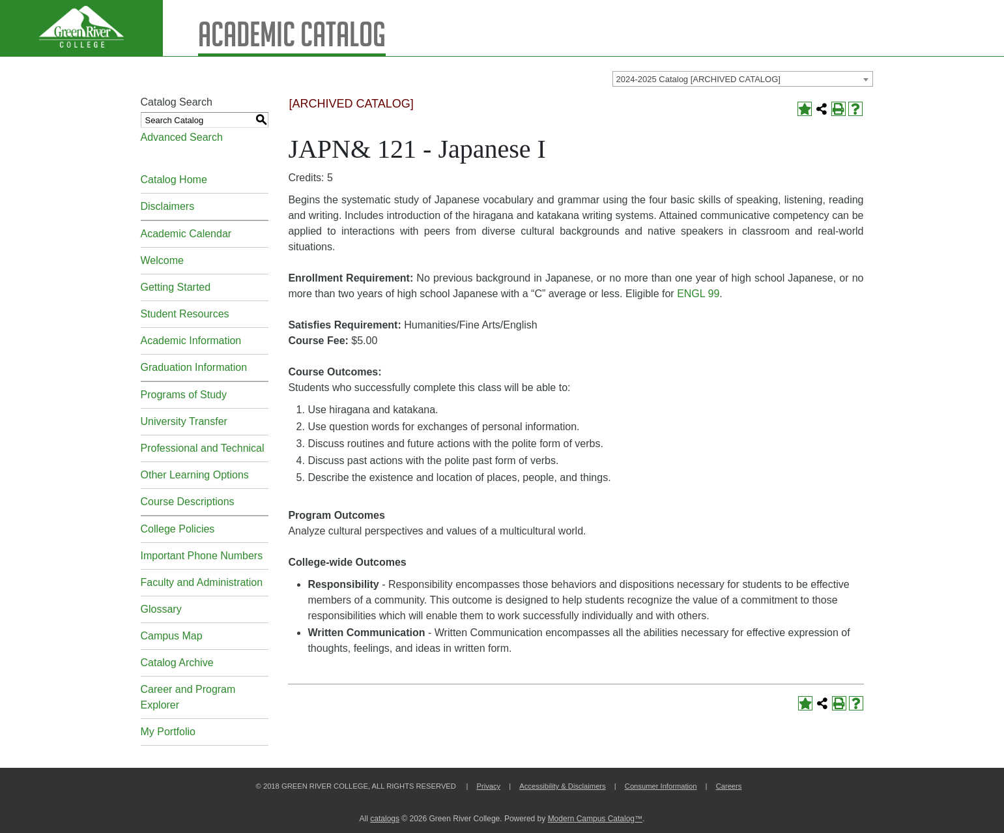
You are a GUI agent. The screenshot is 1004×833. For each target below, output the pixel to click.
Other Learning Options (195, 474)
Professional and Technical (203, 448)
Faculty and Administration (202, 582)
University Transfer (184, 421)
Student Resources (185, 313)
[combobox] (742, 79)
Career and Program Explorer (188, 697)
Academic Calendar (186, 233)
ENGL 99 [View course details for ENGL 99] (698, 293)
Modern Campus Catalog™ (595, 818)
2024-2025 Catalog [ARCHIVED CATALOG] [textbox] (698, 79)
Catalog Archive (177, 662)
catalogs (384, 818)
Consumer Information (661, 786)
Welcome (162, 260)
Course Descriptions (188, 501)
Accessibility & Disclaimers (562, 786)
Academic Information (191, 340)
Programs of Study (184, 394)
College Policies (178, 528)
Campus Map (172, 635)
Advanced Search (182, 137)
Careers (729, 786)
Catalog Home (174, 179)
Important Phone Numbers (202, 555)
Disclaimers (168, 206)
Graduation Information (194, 367)
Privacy (488, 786)
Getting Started (176, 287)
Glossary (161, 609)
